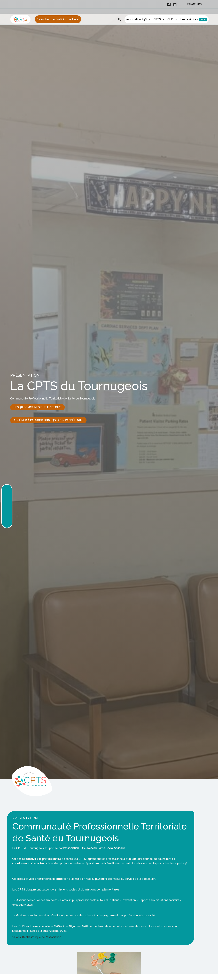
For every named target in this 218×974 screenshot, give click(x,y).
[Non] (213, 968)
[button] (194, 4)
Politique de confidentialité (197, 968)
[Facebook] (169, 4)
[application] (148, 17)
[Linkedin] (175, 4)
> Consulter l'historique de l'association (36, 937)
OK (176, 968)
